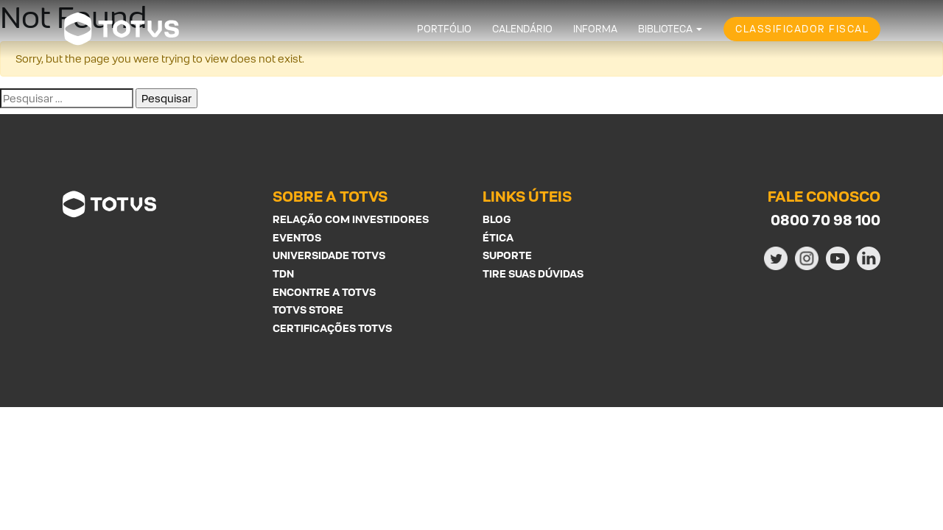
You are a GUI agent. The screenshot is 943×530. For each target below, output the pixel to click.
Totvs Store (308, 309)
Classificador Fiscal (802, 29)
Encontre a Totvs (324, 292)
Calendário (522, 29)
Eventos (297, 237)
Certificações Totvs (332, 328)
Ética (498, 237)
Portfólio (444, 29)
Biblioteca (665, 29)
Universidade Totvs (329, 255)
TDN (283, 273)
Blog (497, 219)
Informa (595, 29)
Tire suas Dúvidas (533, 273)
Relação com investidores (351, 219)
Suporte (507, 255)
